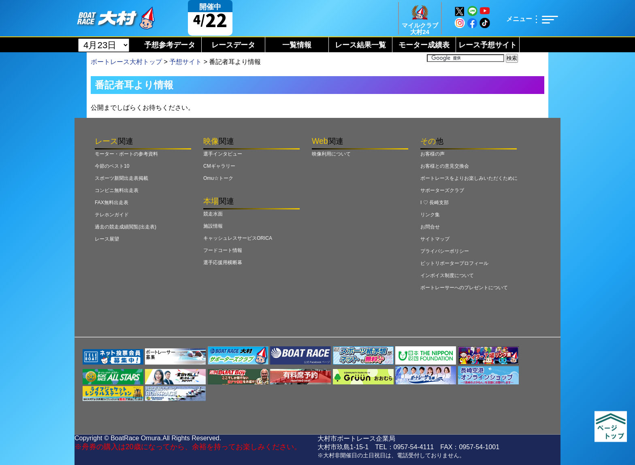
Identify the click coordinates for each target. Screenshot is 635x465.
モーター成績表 (424, 45)
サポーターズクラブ (442, 190)
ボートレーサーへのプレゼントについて (464, 287)
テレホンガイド (112, 215)
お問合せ (430, 227)
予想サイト (185, 61)
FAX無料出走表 (111, 202)
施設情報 (213, 226)
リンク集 (430, 215)
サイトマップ (435, 239)
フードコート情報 (222, 250)
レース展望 (107, 239)
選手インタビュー (222, 154)
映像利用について (331, 154)
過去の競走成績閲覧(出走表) (125, 227)
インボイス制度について (447, 275)
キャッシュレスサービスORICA (237, 238)
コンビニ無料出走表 (117, 190)
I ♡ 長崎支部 (434, 202)
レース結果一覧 (360, 45)
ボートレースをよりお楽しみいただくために (469, 178)
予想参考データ (169, 45)
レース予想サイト (487, 45)
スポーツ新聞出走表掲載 (121, 178)
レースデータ (233, 45)
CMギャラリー (219, 166)
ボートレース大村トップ (126, 61)
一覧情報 (296, 45)
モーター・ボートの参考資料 (126, 154)
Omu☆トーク (218, 178)
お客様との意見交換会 (444, 166)
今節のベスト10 (112, 166)
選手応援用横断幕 (222, 262)
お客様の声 (432, 154)
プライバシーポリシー (444, 251)
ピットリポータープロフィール (454, 263)
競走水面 (213, 214)
